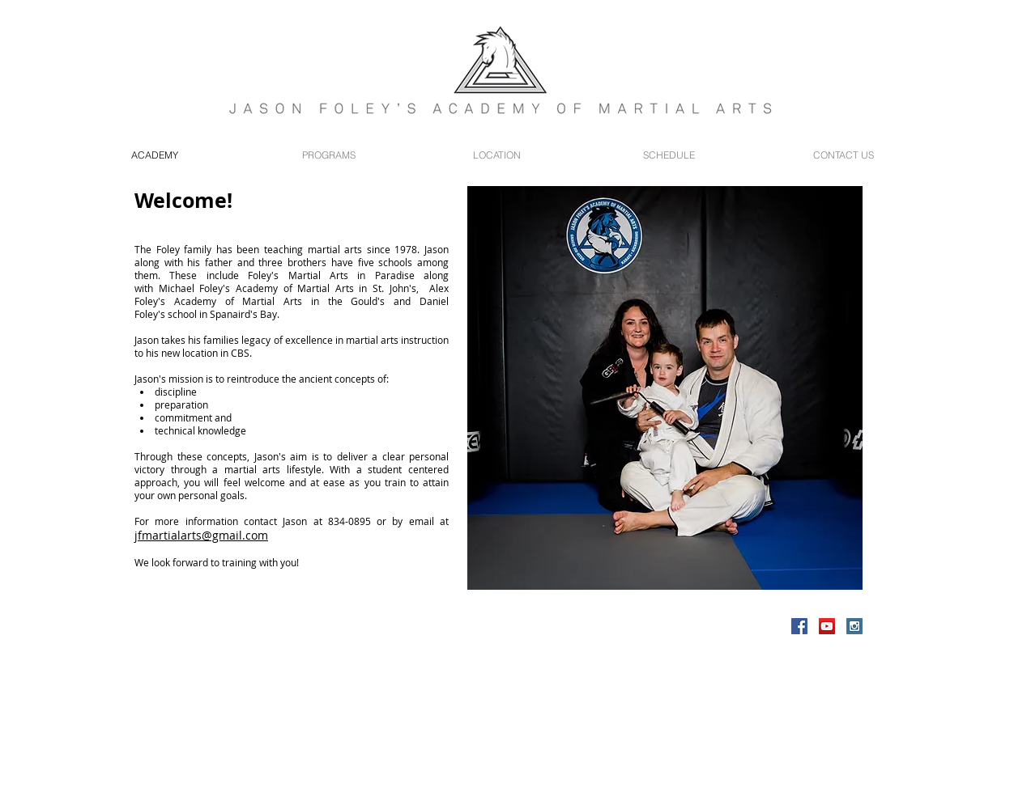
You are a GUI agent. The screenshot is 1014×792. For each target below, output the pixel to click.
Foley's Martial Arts (302, 275)
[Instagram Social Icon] (854, 626)
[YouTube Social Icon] (827, 626)
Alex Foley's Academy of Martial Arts (291, 294)
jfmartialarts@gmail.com (201, 535)
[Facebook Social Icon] (799, 626)
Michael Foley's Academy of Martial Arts (256, 288)
